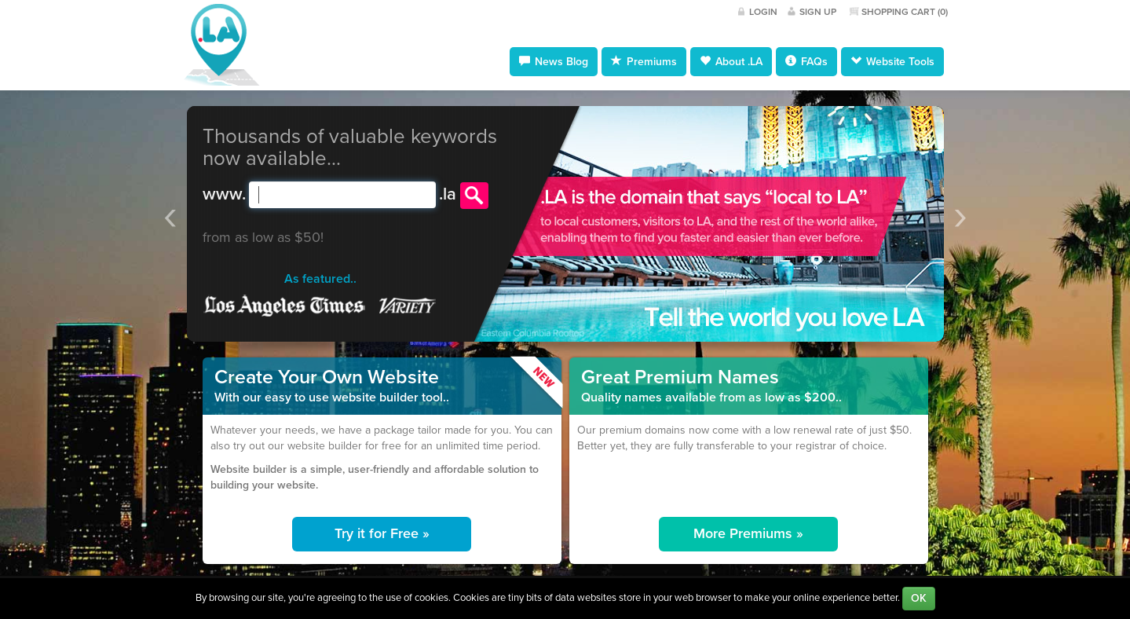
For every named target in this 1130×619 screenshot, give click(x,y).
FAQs (806, 61)
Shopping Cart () (904, 11)
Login (763, 11)
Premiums (644, 61)
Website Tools (892, 61)
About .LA (731, 61)
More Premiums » (748, 533)
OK (919, 598)
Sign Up (817, 11)
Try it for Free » (382, 533)
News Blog (553, 61)
